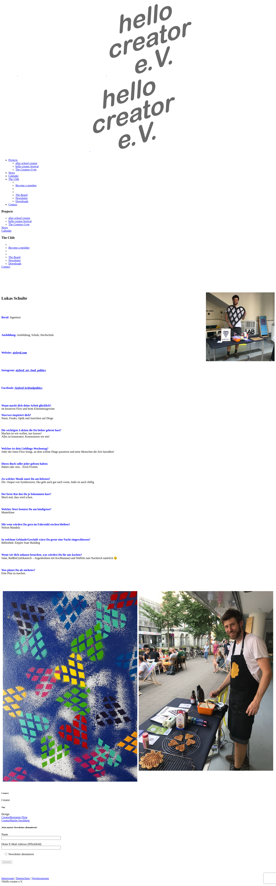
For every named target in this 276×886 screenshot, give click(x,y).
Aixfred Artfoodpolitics (28, 387)
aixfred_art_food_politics (30, 370)
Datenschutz (23, 878)
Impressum (7, 878)
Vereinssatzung (40, 878)
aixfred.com (20, 352)
